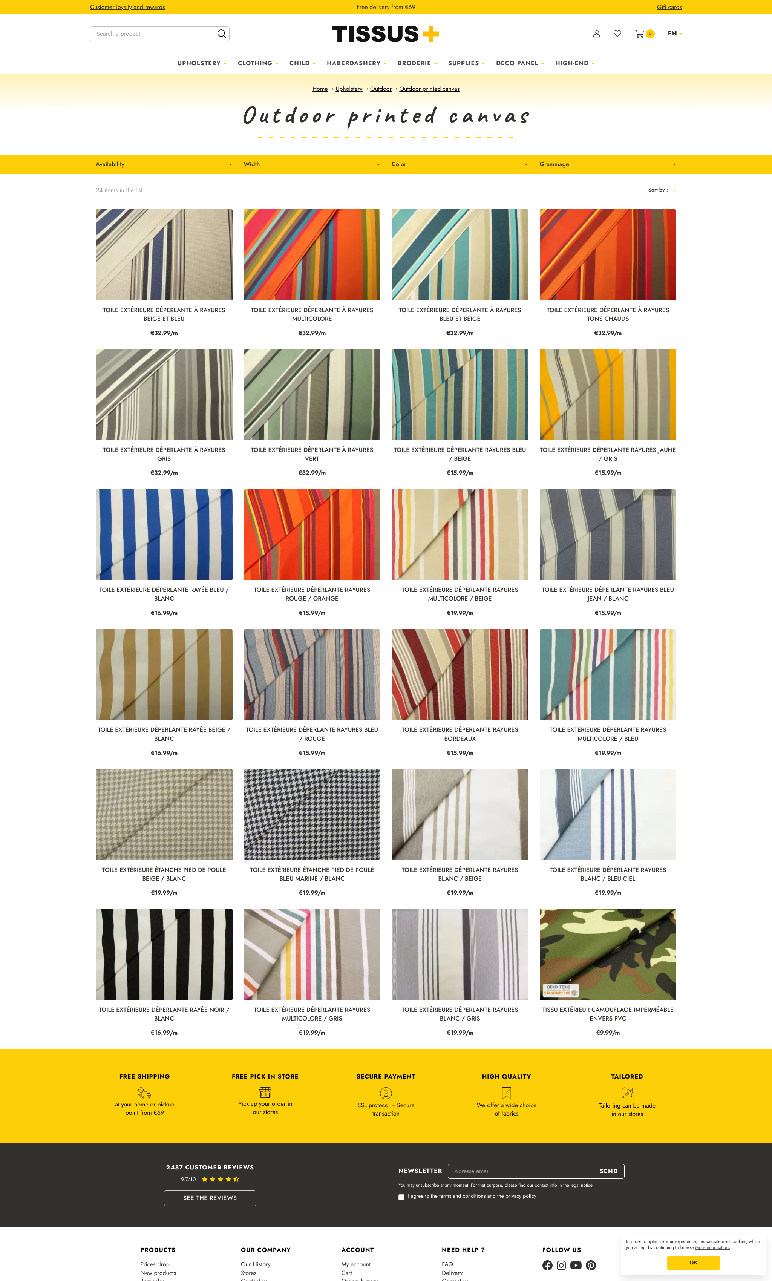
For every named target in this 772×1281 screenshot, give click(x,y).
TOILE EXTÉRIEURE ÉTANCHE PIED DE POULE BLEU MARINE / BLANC (312, 874)
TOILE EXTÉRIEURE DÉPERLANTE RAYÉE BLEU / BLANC (164, 594)
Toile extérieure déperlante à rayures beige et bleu (164, 314)
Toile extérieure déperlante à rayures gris (164, 454)
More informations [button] (712, 1248)
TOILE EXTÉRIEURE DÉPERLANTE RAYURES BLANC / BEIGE (460, 874)
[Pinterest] (591, 1266)
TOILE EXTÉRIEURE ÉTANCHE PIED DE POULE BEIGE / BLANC (164, 874)
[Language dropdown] (675, 33)
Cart (347, 1273)
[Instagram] (561, 1266)
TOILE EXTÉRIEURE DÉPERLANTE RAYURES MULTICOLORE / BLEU (608, 734)
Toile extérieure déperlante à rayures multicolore (312, 314)
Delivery (452, 1273)
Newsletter (420, 1171)
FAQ (447, 1264)
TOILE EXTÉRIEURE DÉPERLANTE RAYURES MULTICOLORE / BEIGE (460, 594)
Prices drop (154, 1264)
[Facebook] (547, 1266)
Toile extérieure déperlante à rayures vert (312, 454)
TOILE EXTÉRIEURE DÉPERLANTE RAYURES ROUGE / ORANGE (312, 594)
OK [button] (693, 1263)
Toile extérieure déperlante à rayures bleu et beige (460, 314)
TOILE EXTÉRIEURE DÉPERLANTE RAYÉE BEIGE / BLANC (164, 734)
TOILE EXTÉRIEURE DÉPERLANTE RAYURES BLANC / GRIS (460, 1014)
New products (158, 1273)
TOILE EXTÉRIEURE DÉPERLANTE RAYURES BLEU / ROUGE (312, 734)
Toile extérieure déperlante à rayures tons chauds (608, 314)
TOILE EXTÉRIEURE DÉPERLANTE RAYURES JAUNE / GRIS (608, 454)
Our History (256, 1264)
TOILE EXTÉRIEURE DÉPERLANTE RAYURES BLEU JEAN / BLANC (608, 594)
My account (356, 1264)
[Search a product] (160, 33)
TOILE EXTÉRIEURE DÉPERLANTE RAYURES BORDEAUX (460, 734)
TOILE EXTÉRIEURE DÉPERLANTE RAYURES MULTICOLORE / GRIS (312, 1014)
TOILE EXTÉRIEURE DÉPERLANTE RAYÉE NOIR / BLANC (164, 1014)
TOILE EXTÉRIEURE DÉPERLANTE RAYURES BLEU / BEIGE (460, 454)
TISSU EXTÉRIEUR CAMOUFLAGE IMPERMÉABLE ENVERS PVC (608, 1014)
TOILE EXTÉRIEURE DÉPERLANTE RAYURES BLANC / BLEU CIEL (608, 874)
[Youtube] (576, 1266)
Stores (248, 1273)
